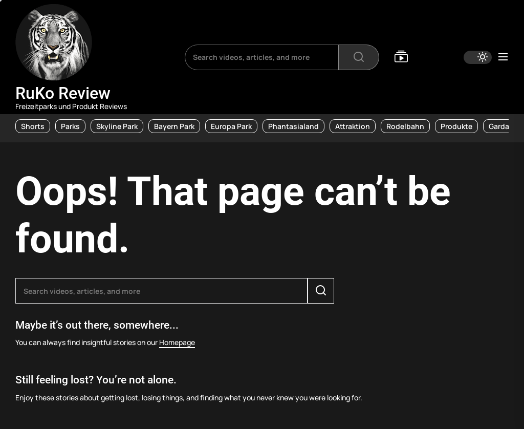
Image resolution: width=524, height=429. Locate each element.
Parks (70, 126)
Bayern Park (174, 126)
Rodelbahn (405, 126)
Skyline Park (117, 126)
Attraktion (352, 126)
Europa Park (231, 126)
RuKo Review (63, 93)
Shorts (33, 126)
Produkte (456, 126)
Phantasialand (293, 126)
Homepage (177, 342)
